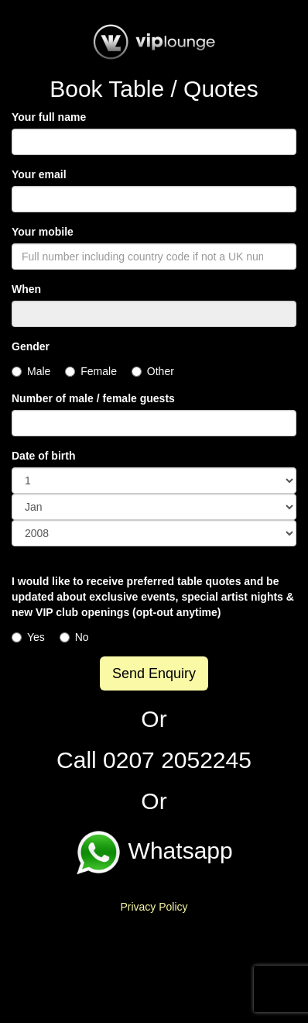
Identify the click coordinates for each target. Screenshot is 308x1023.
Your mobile (43, 232)
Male (31, 371)
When (26, 289)
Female (91, 371)
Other (153, 371)
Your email (39, 174)
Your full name (49, 117)
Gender (31, 346)
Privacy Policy (153, 907)
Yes (28, 637)
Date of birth (43, 456)
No (74, 637)
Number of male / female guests (93, 398)
